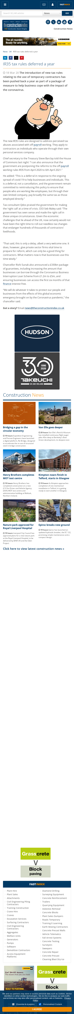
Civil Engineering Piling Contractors (18, 903)
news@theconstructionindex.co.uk (44, 308)
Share (5, 58)
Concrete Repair (50, 952)
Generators (12, 939)
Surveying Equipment (53, 894)
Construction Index (15, 26)
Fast (65, 4)
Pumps (10, 943)
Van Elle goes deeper (51, 427)
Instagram (48, 22)
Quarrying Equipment (53, 905)
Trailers (46, 901)
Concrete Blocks (50, 912)
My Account (52, 4)
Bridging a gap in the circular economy (15, 429)
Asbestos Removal (51, 908)
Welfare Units (14, 935)
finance (7, 283)
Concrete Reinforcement (54, 898)
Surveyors (47, 944)
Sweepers (47, 948)
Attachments (13, 898)
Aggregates (12, 932)
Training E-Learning (52, 923)
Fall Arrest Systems (51, 937)
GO (67, 13)
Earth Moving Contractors (55, 926)
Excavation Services (16, 918)
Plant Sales (12, 894)
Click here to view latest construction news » (33, 548)
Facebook (70, 22)
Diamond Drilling (50, 890)
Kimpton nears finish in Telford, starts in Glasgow (54, 476)
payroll (38, 144)
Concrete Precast (50, 955)
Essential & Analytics (23, 1004)
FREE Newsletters (44, 4)
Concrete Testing (50, 941)
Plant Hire (12, 890)
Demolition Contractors (18, 950)
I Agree (37, 1009)
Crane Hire (12, 911)
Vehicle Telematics (51, 934)
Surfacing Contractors (18, 922)
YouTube (64, 22)
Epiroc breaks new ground (54, 525)
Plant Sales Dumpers (52, 916)
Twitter (53, 22)
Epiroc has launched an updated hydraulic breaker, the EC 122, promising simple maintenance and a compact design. (55, 534)
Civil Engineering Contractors (15, 927)
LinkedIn (59, 22)
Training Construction (18, 907)
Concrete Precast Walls (53, 930)
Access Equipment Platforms (16, 955)
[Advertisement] (37, 699)
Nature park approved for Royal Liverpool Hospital (18, 526)
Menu (5, 4)
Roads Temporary (51, 919)
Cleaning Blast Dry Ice (53, 959)
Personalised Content (50, 1004)
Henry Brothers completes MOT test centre (18, 476)
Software (11, 946)
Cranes (10, 915)
